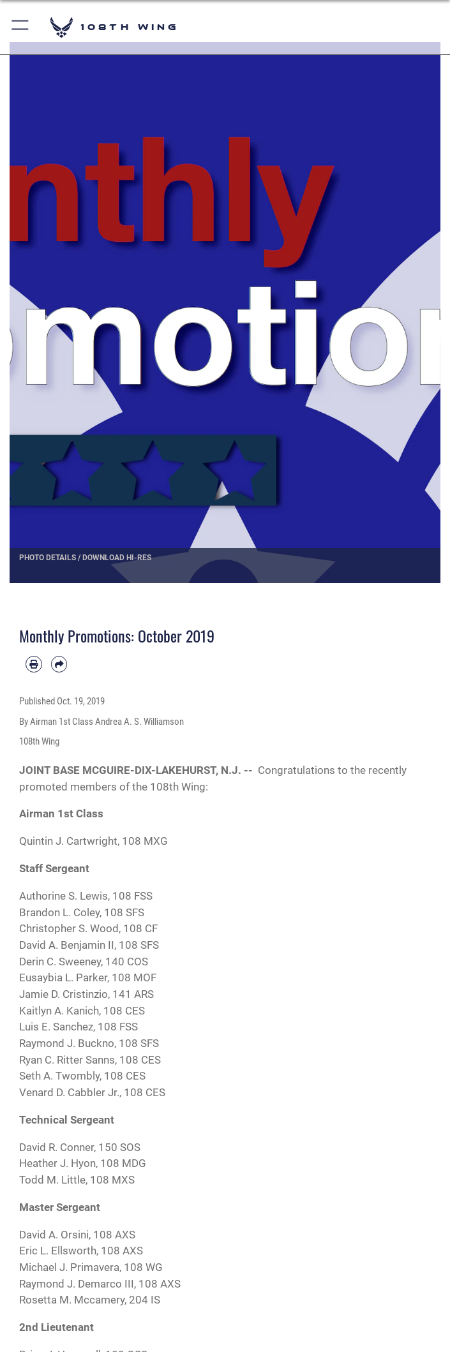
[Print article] (34, 664)
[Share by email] (59, 664)
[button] (20, 27)
